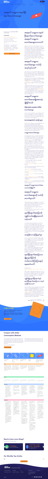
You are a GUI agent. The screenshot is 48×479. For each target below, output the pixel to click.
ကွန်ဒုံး (25, 160)
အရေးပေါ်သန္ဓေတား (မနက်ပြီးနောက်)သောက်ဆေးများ (9, 36)
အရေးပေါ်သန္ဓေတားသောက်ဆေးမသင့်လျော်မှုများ (9, 40)
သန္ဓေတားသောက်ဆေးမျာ (30, 180)
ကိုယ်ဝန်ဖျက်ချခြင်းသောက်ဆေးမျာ (28, 81)
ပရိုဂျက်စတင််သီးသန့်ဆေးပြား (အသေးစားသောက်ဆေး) (31, 176)
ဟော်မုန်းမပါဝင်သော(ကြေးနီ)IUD (28, 291)
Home (4, 31)
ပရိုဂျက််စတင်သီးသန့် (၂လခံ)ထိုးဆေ (29, 173)
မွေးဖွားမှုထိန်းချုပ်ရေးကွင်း (23, 359)
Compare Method (12, 53)
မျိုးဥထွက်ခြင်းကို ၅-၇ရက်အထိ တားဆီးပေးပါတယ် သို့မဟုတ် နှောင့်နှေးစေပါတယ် (33, 270)
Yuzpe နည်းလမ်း (30, 139)
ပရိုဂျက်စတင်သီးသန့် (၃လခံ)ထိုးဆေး (29, 170)
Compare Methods (7, 347)
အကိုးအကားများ (5, 42)
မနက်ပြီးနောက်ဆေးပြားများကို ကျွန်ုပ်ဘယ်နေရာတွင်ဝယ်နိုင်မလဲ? (10, 41)
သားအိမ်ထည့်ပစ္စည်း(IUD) (31, 163)
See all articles (24, 461)
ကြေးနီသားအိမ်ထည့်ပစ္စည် (40, 89)
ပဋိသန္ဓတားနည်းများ (8, 31)
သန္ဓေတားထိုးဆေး (29, 169)
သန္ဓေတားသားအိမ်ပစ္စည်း (40, 163)
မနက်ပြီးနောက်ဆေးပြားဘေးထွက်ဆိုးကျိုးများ (8, 39)
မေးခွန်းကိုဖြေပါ (8, 318)
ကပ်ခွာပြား (29, 359)
